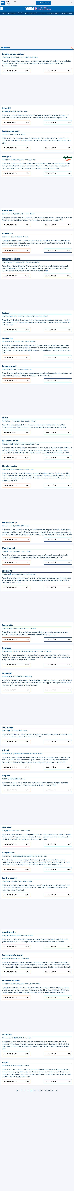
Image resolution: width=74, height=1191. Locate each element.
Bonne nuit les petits (11, 981)
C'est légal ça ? (8, 548)
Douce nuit (6, 828)
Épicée (20, 13)
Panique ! (6, 313)
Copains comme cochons (13, 54)
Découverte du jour (10, 441)
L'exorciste (7, 1035)
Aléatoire (12, 13)
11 (52, 1090)
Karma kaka (7, 234)
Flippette (6, 776)
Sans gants (7, 157)
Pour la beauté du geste (12, 955)
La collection (7, 339)
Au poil (5, 1063)
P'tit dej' (5, 751)
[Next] (17, 1090)
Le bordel (6, 108)
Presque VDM (67, 13)
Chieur (5, 418)
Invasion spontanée (11, 131)
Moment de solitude (11, 259)
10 (49, 1090)
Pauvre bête (7, 625)
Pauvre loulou (8, 211)
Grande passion (9, 932)
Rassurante (7, 673)
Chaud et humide (9, 466)
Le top (42, 13)
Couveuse (6, 648)
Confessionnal (53, 13)
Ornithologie (7, 728)
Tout (4, 13)
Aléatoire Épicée (31, 13)
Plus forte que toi (9, 523)
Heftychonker (8, 853)
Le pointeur (7, 571)
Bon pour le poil (9, 366)
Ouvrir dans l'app (43, 3)
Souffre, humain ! (9, 878)
